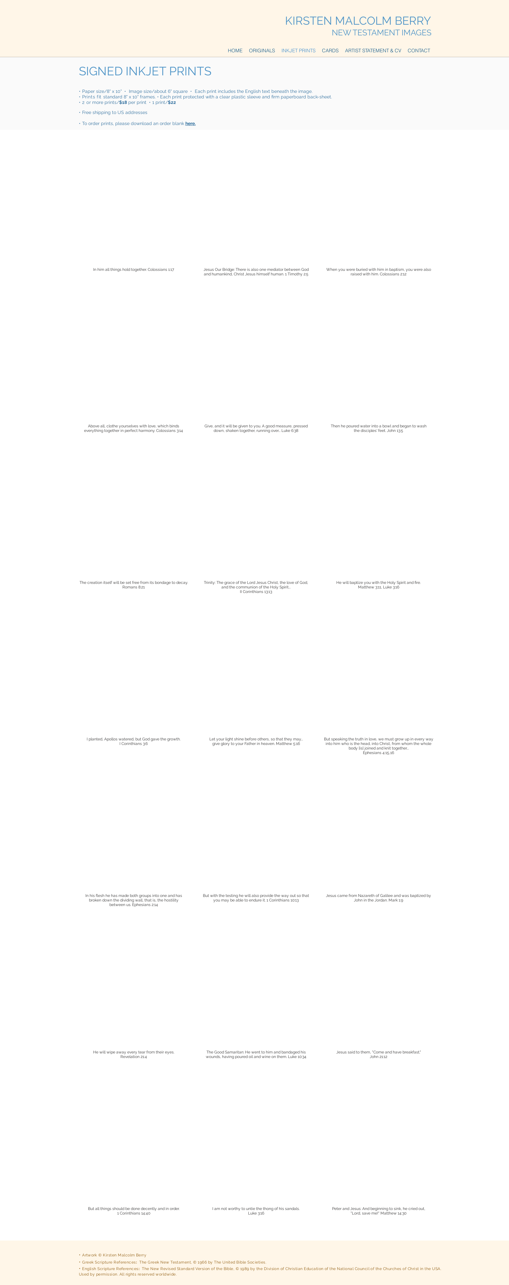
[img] (133, 221)
